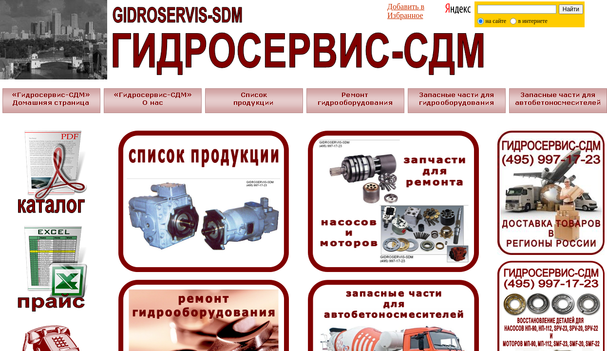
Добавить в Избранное (405, 11)
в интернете (533, 21)
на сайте (496, 21)
